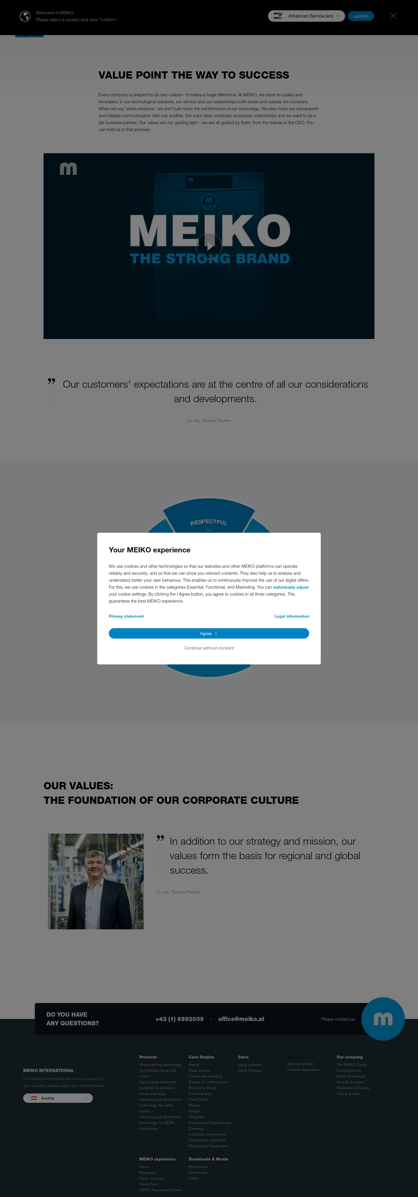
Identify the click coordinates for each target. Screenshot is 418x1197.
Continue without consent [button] (209, 647)
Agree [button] (206, 633)
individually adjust (291, 587)
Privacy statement (126, 616)
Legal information (292, 616)
